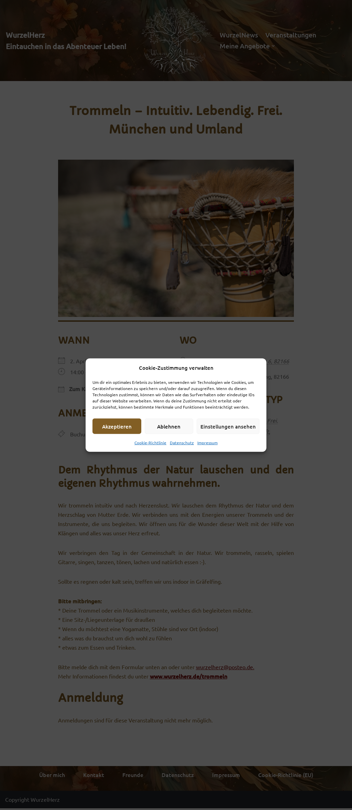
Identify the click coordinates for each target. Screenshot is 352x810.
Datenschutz (182, 442)
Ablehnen (168, 426)
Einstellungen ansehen (228, 426)
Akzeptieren (117, 426)
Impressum (207, 442)
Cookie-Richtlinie (150, 442)
